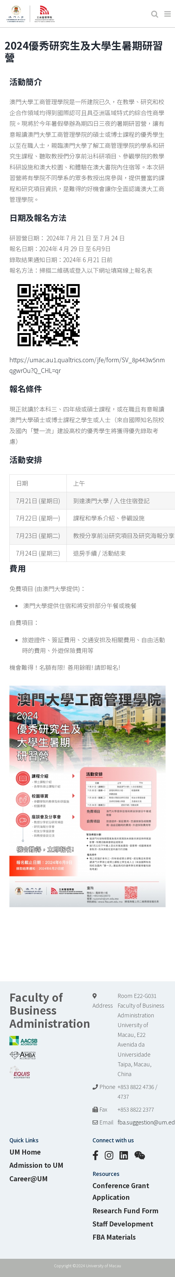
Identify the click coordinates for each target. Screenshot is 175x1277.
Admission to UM (36, 1165)
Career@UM (28, 1178)
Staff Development (123, 1223)
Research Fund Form (125, 1210)
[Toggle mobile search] (154, 14)
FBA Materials (114, 1237)
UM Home (25, 1151)
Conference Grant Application (121, 1191)
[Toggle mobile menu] (168, 14)
